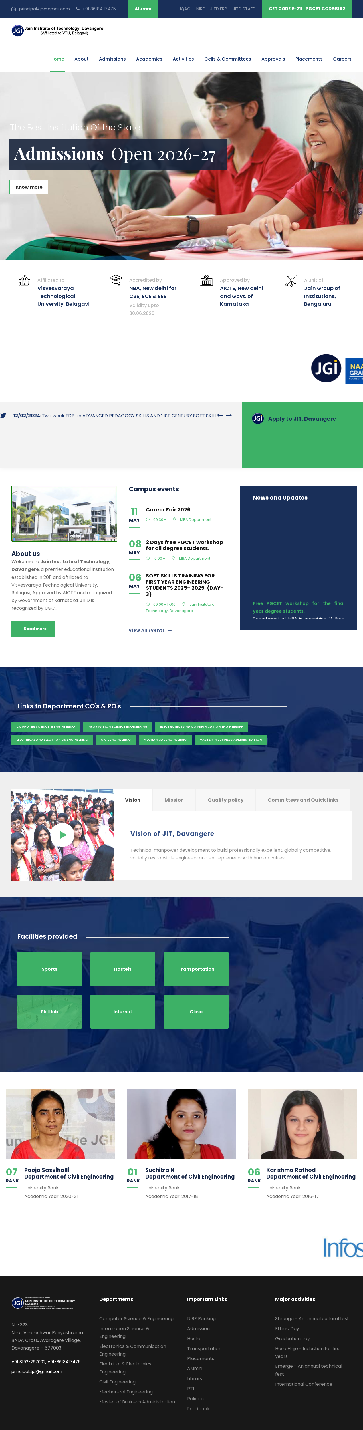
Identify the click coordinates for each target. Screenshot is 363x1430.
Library (195, 1348)
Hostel (194, 1307)
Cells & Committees (227, 59)
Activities (183, 59)
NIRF (200, 9)
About (81, 59)
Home (57, 59)
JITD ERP (218, 9)
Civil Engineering (117, 1351)
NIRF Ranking (201, 1287)
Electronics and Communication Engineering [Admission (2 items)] (201, 695)
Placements (309, 59)
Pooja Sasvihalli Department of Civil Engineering (69, 1142)
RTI (190, 1358)
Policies (195, 1368)
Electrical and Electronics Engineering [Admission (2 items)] (52, 708)
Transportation (204, 1317)
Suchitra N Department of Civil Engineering (190, 1142)
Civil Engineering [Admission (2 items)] (116, 708)
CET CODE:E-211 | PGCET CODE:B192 (307, 9)
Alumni (143, 9)
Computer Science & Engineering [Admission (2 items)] (45, 695)
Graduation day (292, 1307)
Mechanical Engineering (126, 1361)
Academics (149, 59)
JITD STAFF (244, 9)
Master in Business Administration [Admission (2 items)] (230, 708)
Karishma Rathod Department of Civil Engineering (311, 1142)
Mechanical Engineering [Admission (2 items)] (165, 708)
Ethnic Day (287, 1297)
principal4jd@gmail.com (36, 1341)
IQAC (185, 9)
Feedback (198, 1378)
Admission (198, 1297)
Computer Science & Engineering (136, 1287)
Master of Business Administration (137, 1371)
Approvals (273, 59)
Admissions (112, 59)
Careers (342, 59)
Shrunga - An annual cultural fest (312, 1287)
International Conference (303, 1353)
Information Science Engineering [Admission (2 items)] (118, 695)
